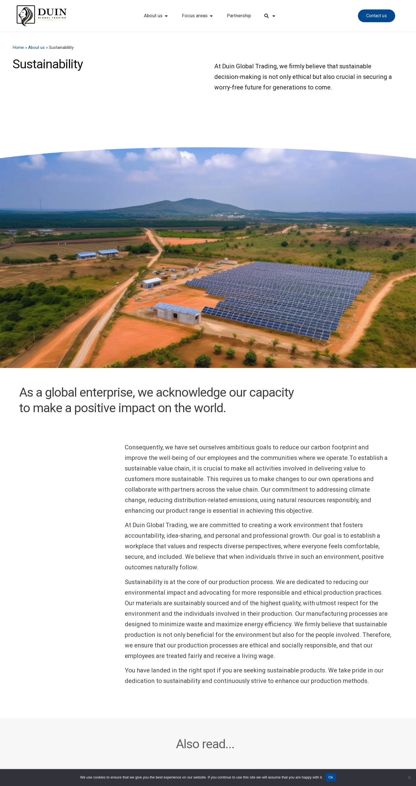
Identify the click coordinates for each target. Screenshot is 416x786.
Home (18, 47)
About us (36, 47)
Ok (330, 777)
